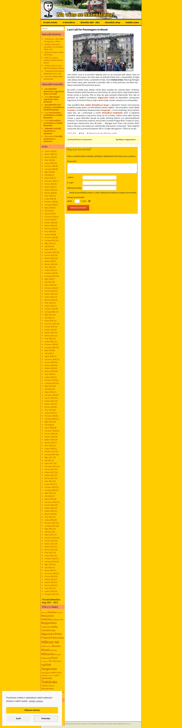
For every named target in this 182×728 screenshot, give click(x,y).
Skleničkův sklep (112, 22)
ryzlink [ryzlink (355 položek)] (46, 664)
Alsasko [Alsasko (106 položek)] (51, 612)
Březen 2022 (49, 300)
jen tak (100, 133)
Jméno (71, 177)
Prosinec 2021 (50, 309)
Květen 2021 (49, 329)
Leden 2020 (49, 377)
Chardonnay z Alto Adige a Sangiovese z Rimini (54, 40)
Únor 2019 (48, 410)
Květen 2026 (49, 151)
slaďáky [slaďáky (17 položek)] (44, 675)
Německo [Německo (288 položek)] (47, 654)
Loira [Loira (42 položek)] (43, 646)
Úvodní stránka (50, 22)
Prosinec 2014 (50, 558)
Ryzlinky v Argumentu (127, 139)
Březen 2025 (49, 193)
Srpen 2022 (49, 285)
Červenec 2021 (50, 324)
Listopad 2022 (50, 276)
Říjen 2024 (48, 207)
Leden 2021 (49, 341)
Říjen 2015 (48, 529)
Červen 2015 (49, 540)
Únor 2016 (48, 517)
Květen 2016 (49, 508)
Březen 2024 (49, 228)
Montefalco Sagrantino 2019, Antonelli (54, 92)
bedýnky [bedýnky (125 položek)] (46, 619)
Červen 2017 (49, 469)
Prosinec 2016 (50, 487)
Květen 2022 (49, 294)
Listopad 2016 (50, 490)
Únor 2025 (48, 196)
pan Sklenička (51, 89)
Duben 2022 (49, 297)
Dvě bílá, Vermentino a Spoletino (52, 131)
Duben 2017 (49, 475)
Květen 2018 (49, 436)
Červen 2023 (49, 255)
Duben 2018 (49, 439)
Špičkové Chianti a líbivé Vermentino (53, 53)
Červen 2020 (49, 362)
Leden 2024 (49, 234)
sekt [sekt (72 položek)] (53, 672)
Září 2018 (48, 425)
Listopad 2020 (50, 347)
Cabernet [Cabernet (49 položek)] (46, 626)
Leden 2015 (49, 555)
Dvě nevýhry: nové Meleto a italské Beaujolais (54, 107)
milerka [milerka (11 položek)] (49, 646)
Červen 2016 (49, 505)
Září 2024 (48, 211)
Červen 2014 (49, 576)
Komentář (72, 161)
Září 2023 (48, 246)
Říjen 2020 (48, 350)
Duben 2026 (49, 154)
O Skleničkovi (69, 22)
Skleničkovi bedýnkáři (112, 112)
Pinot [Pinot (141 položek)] (54, 658)
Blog (82, 133)
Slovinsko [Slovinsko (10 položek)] (50, 675)
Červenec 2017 (50, 466)
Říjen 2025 (48, 172)
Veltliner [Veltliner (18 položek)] (52, 686)
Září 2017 (48, 460)
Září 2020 (48, 353)
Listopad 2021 (50, 312)
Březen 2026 (49, 157)
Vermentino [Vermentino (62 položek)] (47, 688)
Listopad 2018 (50, 419)
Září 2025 (48, 175)
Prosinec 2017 (50, 451)
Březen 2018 (49, 442)
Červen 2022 (49, 291)
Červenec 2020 (50, 359)
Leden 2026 (49, 163)
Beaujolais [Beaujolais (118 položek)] (47, 615)
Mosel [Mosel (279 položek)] (45, 650)
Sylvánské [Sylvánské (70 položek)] (46, 678)
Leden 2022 (49, 306)
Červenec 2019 (50, 395)
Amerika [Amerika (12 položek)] (59, 612)
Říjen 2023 (48, 243)
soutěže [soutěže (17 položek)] (56, 675)
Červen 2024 (49, 219)
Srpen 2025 (49, 178)
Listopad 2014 (50, 561)
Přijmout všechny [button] (32, 710)
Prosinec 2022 (50, 273)
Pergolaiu (105, 110)
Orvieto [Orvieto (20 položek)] (58, 654)
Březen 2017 (49, 478)
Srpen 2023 (49, 249)
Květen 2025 (49, 187)
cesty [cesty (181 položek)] (54, 627)
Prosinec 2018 (50, 416)
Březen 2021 (49, 335)
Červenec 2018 (50, 431)
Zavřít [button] (18, 718)
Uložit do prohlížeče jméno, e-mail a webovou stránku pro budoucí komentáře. (103, 192)
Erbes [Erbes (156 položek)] (58, 634)
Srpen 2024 (49, 213)
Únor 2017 (48, 481)
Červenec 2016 (50, 502)
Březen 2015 (49, 549)
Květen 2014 (49, 579)
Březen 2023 (49, 264)
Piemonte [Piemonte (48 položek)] (46, 658)
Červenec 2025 (50, 181)
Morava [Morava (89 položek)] (56, 646)
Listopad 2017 (50, 454)
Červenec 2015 (50, 538)
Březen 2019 (49, 407)
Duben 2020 (49, 368)
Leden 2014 (49, 591)
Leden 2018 (49, 448)
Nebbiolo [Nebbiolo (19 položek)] (53, 650)
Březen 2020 (49, 371)
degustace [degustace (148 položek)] (47, 634)
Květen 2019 (49, 401)
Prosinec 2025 (50, 166)
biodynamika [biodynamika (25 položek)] (57, 619)
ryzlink (114, 133)
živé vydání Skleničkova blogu (95, 105)
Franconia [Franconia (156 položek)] (57, 637)
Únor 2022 (48, 303)
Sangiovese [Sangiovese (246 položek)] (49, 669)
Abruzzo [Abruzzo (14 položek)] (44, 612)
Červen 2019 (49, 398)
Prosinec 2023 (50, 237)
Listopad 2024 (50, 205)
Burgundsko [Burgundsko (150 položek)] (49, 623)
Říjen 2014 (48, 564)
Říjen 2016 (48, 493)
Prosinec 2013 (50, 594)
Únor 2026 (48, 160)
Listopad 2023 (50, 240)
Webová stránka (74, 188)
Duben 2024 (49, 225)
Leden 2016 (49, 520)
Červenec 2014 (50, 573)
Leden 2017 (49, 484)
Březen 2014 (49, 585)
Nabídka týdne (132, 22)
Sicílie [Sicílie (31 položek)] (59, 672)
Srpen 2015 (49, 535)
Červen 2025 (49, 184)
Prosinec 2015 (50, 523)
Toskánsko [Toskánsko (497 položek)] (49, 682)
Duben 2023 (49, 261)
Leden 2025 (49, 199)
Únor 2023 (48, 267)
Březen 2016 (49, 514)
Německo (107, 133)
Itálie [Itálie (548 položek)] (45, 642)
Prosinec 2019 (50, 380)
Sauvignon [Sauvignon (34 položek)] (46, 672)
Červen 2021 (49, 326)
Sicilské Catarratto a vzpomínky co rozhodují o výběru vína (53, 46)
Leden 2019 (49, 413)
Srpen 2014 (49, 570)
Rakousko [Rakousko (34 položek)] (57, 661)
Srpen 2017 (49, 463)
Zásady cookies (36, 701)
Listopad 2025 (50, 169)
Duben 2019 (49, 404)
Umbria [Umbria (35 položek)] (44, 685)
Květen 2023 (49, 258)
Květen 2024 (49, 222)
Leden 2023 (49, 270)
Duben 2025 (49, 190)
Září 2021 (48, 318)
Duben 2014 (49, 582)
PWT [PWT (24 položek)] (50, 661)
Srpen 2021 (49, 320)
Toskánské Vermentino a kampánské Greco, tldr (54, 72)
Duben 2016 (49, 511)
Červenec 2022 (50, 288)
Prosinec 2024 (50, 202)
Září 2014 (48, 567)
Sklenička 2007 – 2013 (89, 22)
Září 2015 (48, 532)
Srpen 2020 (49, 356)
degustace (93, 133)
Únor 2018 (48, 445)
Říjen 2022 (48, 279)
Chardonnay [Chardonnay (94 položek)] (48, 630)
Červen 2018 (49, 433)
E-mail (70, 182)
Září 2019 (48, 389)
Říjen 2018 (48, 422)
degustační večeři (106, 97)
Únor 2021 (48, 338)
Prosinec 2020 (50, 344)
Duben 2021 (49, 332)
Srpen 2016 (49, 499)
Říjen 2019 (48, 386)
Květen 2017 (49, 472)
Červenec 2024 (50, 216)
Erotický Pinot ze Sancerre (78, 139)
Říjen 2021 (48, 315)
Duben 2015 (49, 546)
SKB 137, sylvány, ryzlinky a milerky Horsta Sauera (53, 60)
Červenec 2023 (50, 252)
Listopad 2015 (50, 526)
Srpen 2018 (49, 428)
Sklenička (49, 128)
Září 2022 (48, 282)
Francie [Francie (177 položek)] (46, 638)
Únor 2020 (48, 374)
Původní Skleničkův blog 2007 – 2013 (51, 601)
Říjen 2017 (48, 457)
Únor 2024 (48, 231)
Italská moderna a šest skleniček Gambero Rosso (54, 66)
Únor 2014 (48, 588)
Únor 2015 (48, 552)
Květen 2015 (49, 544)
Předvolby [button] (45, 718)
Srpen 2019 (49, 392)
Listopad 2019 (50, 383)
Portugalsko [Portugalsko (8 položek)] (44, 661)
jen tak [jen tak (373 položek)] (54, 642)
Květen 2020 (49, 365)
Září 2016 (48, 496)
